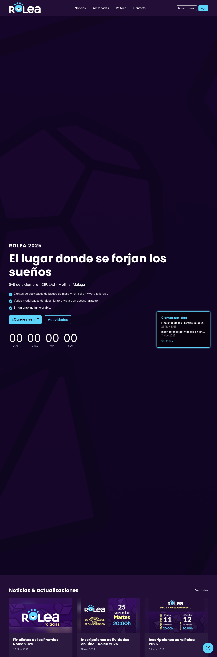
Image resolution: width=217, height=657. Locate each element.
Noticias (80, 8)
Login (203, 8)
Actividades (101, 8)
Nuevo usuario (186, 8)
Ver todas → (168, 341)
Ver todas (201, 590)
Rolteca (121, 8)
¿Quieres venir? (25, 319)
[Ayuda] (208, 648)
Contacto (139, 8)
